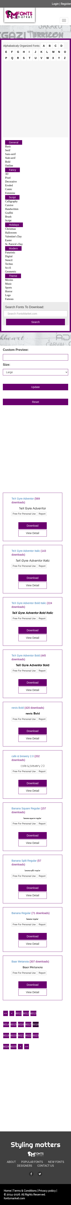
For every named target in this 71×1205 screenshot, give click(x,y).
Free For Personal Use (24, 514)
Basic (8, 146)
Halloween (11, 232)
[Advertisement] (35, 98)
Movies (9, 280)
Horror (8, 291)
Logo (8, 295)
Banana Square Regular (26, 808)
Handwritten (11, 209)
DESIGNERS (24, 1165)
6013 (33, 1013)
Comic (8, 189)
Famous (9, 299)
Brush (8, 216)
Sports (8, 287)
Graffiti (9, 212)
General (13, 142)
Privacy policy (47, 1190)
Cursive (9, 205)
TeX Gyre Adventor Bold (26, 655)
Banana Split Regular (24, 860)
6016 (21, 1024)
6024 (6, 1046)
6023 (36, 1035)
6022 (28, 1035)
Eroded (9, 185)
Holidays (14, 224)
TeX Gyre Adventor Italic (26, 550)
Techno (9, 264)
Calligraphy (11, 201)
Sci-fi (8, 267)
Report (42, 514)
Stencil (8, 260)
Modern (13, 248)
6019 (6, 1035)
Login (55, 3)
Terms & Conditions (25, 1190)
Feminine (10, 193)
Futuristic (10, 252)
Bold (7, 161)
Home (7, 1190)
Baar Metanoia (20, 961)
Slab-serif (10, 158)
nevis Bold (18, 707)
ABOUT (11, 1161)
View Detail (32, 533)
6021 (21, 1035)
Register (66, 3)
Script (12, 197)
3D (6, 174)
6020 (13, 1035)
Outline (9, 165)
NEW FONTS (56, 1161)
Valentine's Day (13, 236)
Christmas (10, 228)
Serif (7, 150)
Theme (13, 275)
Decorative (11, 181)
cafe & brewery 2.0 (23, 756)
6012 (26, 1013)
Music (8, 283)
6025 (13, 1046)
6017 (28, 1024)
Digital (8, 256)
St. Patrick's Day (14, 244)
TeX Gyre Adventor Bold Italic (29, 603)
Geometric (10, 271)
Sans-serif (10, 154)
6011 (19, 1013)
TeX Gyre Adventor (23, 498)
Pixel (8, 177)
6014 (6, 1024)
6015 (13, 1024)
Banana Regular (21, 913)
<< (5, 1013)
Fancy (12, 169)
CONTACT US (45, 1165)
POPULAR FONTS (32, 1161)
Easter (8, 240)
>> (26, 1046)
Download (32, 525)
